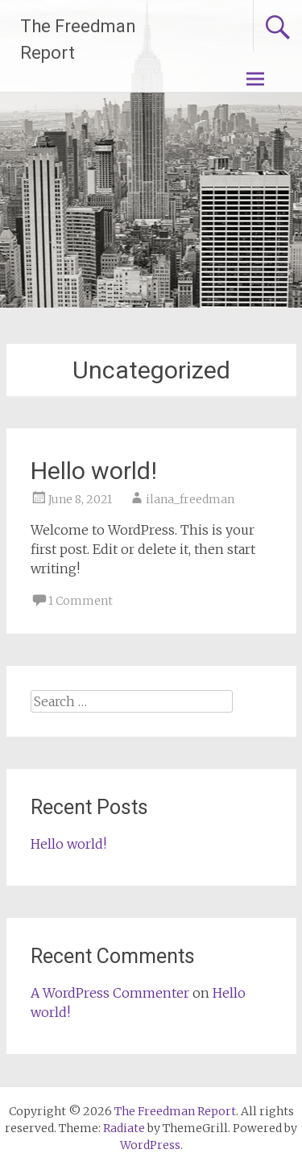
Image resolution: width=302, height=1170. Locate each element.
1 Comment (80, 600)
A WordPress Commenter (110, 993)
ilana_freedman (190, 499)
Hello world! (94, 471)
